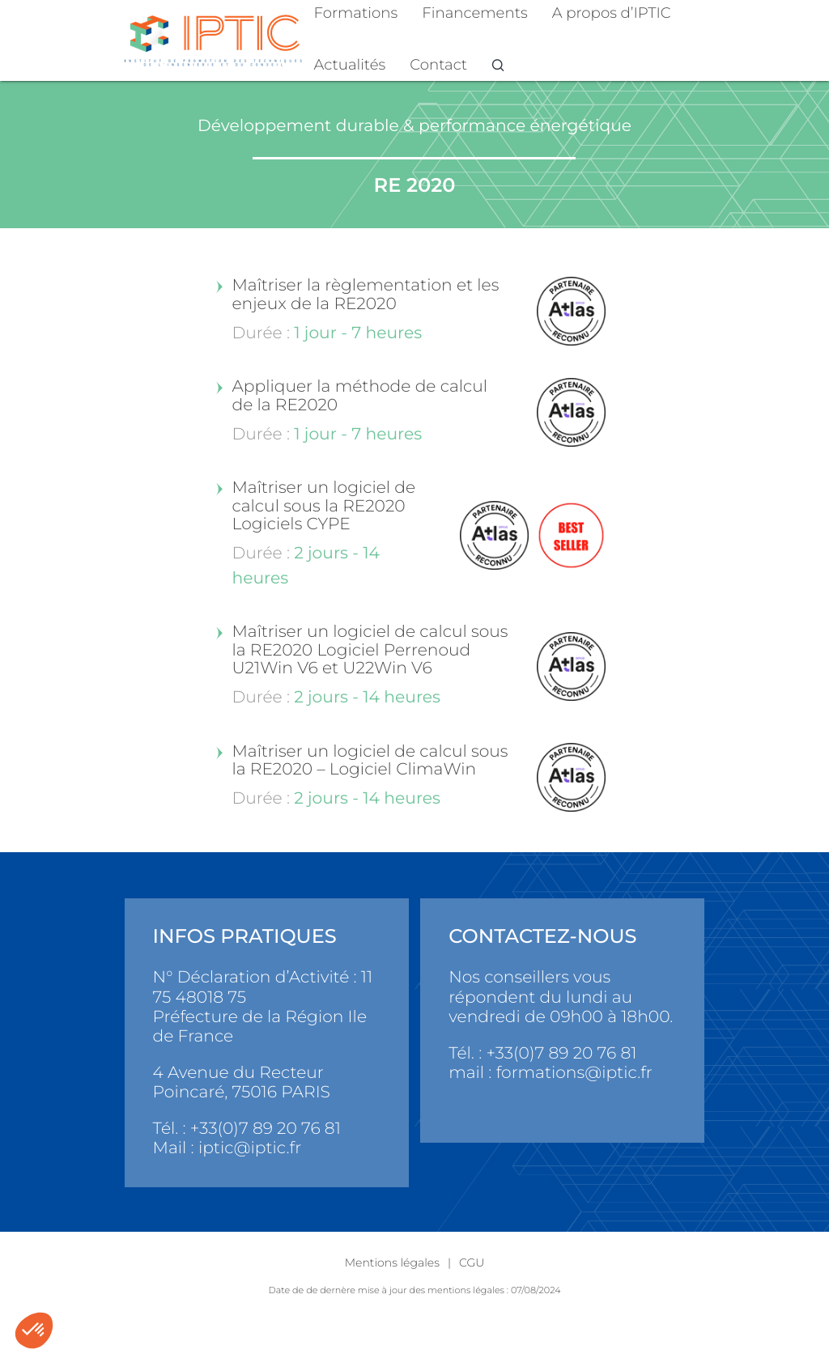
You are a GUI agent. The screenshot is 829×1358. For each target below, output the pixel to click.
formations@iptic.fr (574, 1073)
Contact (438, 64)
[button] (34, 1330)
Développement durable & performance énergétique (414, 126)
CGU (471, 1262)
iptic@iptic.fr (249, 1148)
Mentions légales (392, 1262)
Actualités (350, 64)
